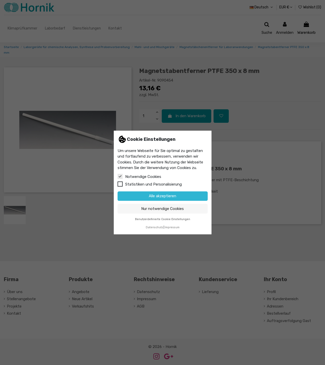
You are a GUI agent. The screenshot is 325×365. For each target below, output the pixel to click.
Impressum (172, 227)
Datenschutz (154, 227)
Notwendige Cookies (139, 176)
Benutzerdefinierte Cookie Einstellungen (162, 219)
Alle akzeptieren (162, 196)
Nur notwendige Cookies (162, 208)
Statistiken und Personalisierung (150, 184)
